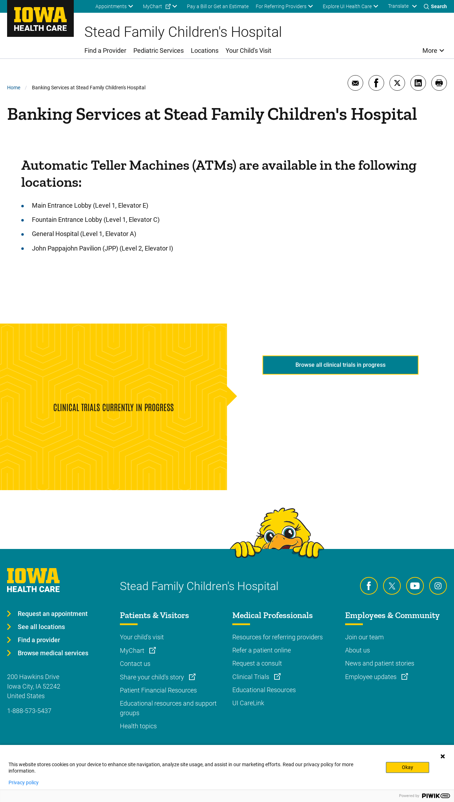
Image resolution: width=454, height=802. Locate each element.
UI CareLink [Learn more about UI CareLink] (248, 703)
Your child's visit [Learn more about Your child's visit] (142, 637)
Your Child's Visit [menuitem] (248, 50)
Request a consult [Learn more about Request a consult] (257, 663)
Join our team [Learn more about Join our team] (364, 637)
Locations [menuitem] (204, 50)
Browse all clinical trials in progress (340, 364)
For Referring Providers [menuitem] (281, 6)
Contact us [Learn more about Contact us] (135, 663)
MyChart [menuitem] (152, 6)
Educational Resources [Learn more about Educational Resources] (264, 690)
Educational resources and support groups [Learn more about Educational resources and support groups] (168, 708)
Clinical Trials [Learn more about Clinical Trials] (251, 676)
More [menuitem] (429, 50)
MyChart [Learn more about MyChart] (133, 650)
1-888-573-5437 (29, 710)
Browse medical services (53, 653)
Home (13, 87)
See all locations (41, 626)
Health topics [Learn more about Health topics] (138, 726)
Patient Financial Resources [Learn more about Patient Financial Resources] (158, 690)
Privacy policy (24, 782)
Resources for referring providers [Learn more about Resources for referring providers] (277, 637)
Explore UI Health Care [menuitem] (347, 6)
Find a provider (39, 640)
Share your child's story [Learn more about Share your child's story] (153, 677)
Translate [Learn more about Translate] (398, 6)
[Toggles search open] (435, 6)
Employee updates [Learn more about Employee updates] (371, 676)
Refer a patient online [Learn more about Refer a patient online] (261, 650)
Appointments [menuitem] (111, 6)
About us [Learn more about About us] (357, 650)
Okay (407, 767)
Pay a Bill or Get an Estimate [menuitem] (218, 6)
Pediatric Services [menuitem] (158, 50)
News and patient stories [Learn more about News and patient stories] (379, 663)
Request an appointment (53, 613)
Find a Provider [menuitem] (105, 50)
